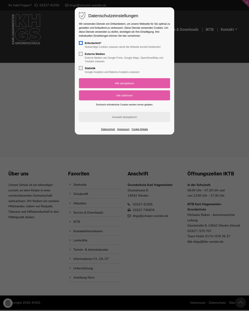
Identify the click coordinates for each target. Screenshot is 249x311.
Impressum (123, 129)
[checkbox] (81, 43)
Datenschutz (108, 129)
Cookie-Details (140, 129)
